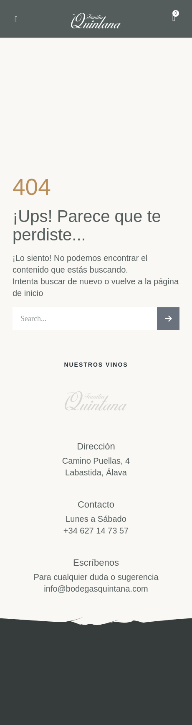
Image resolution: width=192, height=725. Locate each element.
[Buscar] (168, 318)
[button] (16, 19)
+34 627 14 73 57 (96, 530)
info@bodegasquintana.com (96, 588)
